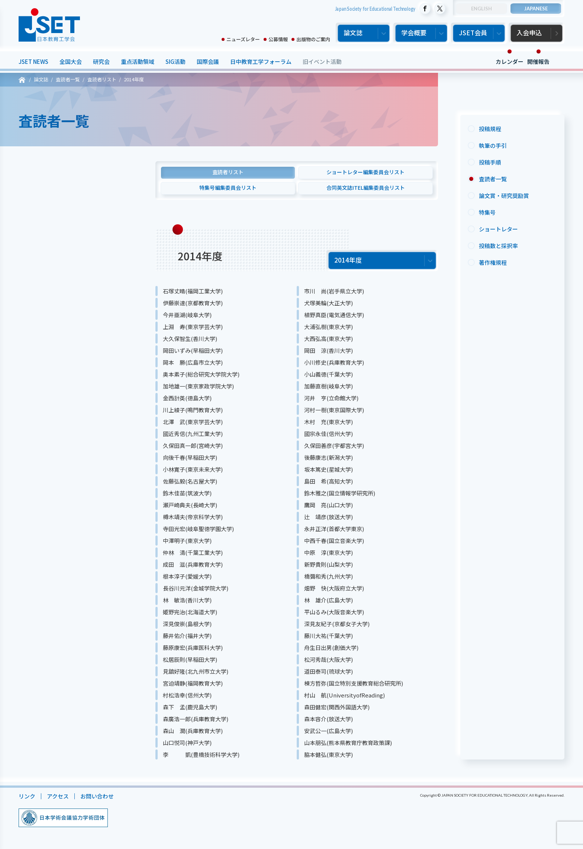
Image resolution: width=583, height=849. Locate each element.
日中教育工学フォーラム (261, 61)
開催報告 (538, 61)
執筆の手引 (493, 145)
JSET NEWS (33, 61)
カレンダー (510, 61)
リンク (27, 796)
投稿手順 (490, 162)
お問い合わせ (97, 796)
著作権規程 (493, 262)
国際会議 (208, 61)
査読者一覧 (493, 179)
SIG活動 (175, 61)
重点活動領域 (137, 61)
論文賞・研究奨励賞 (504, 195)
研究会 (101, 61)
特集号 (487, 212)
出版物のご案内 (313, 39)
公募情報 (278, 39)
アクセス (58, 796)
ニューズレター (243, 39)
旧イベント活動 (322, 61)
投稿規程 (490, 128)
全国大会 (70, 61)
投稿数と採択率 (498, 245)
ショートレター (498, 229)
